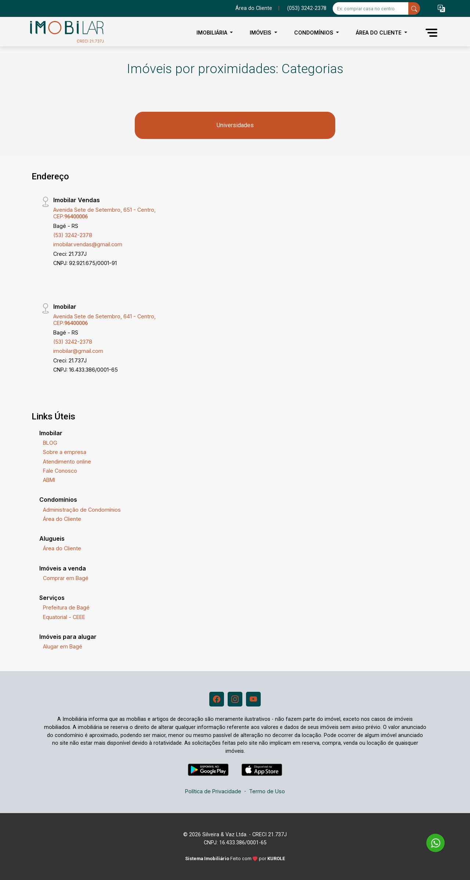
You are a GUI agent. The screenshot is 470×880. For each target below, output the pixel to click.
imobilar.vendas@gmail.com (87, 244)
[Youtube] (253, 699)
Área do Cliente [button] (379, 32)
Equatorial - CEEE (64, 617)
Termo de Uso (267, 791)
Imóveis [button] (261, 32)
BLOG (50, 443)
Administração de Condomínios (82, 510)
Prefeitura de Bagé (66, 607)
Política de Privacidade (213, 791)
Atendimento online (67, 461)
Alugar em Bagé (62, 646)
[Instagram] (235, 699)
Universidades (235, 125)
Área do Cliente (253, 8)
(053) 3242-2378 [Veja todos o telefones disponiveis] (306, 8)
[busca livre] (414, 8)
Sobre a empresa (64, 452)
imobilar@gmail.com (78, 351)
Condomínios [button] (314, 32)
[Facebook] (216, 699)
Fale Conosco (60, 471)
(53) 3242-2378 (72, 235)
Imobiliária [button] (212, 32)
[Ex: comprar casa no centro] (371, 8)
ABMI (49, 480)
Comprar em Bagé (65, 578)
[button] (441, 8)
